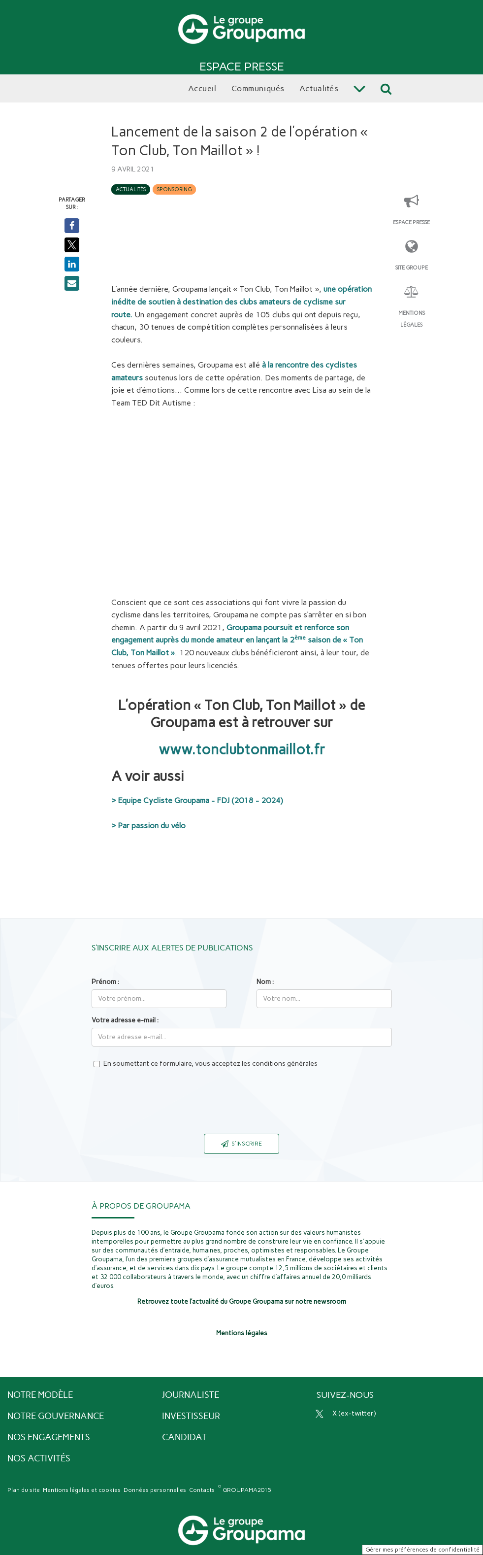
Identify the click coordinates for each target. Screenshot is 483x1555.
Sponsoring (174, 189)
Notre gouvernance (55, 1416)
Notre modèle (40, 1394)
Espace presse (411, 222)
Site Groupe (411, 268)
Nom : (265, 982)
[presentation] (242, 1107)
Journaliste (190, 1394)
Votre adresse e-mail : (125, 1020)
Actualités (131, 189)
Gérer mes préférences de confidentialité (422, 1549)
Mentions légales (411, 319)
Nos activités (38, 1458)
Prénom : (105, 982)
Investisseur (191, 1416)
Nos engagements (48, 1437)
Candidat (184, 1437)
